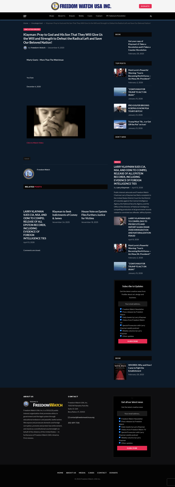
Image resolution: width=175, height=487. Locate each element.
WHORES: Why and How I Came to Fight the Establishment (140, 368)
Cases (90, 16)
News (117, 162)
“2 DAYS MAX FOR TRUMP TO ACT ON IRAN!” (137, 92)
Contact (99, 16)
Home (51, 16)
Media (81, 16)
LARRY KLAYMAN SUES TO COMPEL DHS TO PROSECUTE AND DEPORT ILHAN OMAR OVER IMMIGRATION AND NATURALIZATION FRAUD (139, 227)
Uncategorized (32, 29)
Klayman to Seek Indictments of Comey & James (64, 215)
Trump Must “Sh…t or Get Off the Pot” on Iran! (139, 123)
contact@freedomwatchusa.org (82, 417)
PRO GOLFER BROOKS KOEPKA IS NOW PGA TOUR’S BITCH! (138, 108)
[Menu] (24, 16)
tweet (27, 158)
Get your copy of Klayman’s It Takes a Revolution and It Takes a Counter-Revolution (139, 45)
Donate (145, 6)
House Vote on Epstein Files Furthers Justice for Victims (94, 215)
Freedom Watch (38, 47)
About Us (61, 16)
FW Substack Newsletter (116, 16)
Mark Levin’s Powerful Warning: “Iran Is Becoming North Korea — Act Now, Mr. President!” (139, 74)
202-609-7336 (73, 423)
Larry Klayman (122, 187)
